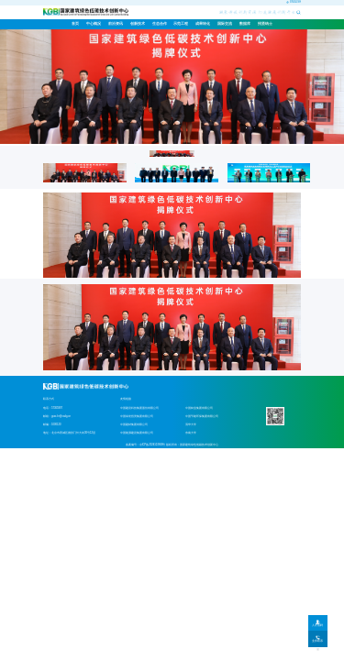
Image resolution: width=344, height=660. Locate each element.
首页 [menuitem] (75, 24)
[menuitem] (94, 24)
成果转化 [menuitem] (202, 24)
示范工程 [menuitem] (180, 24)
